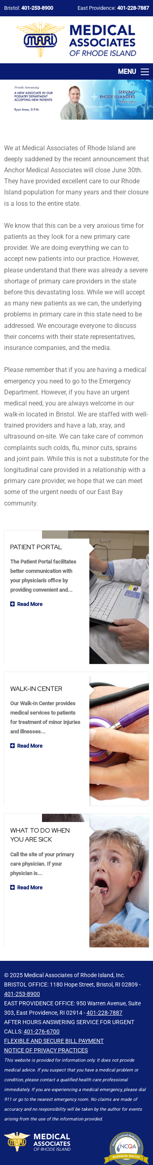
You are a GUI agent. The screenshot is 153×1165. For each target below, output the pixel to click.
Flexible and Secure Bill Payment (54, 1016)
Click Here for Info (126, 1128)
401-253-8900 (22, 969)
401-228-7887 (104, 988)
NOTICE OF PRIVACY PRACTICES (46, 1025)
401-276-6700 (42, 1007)
